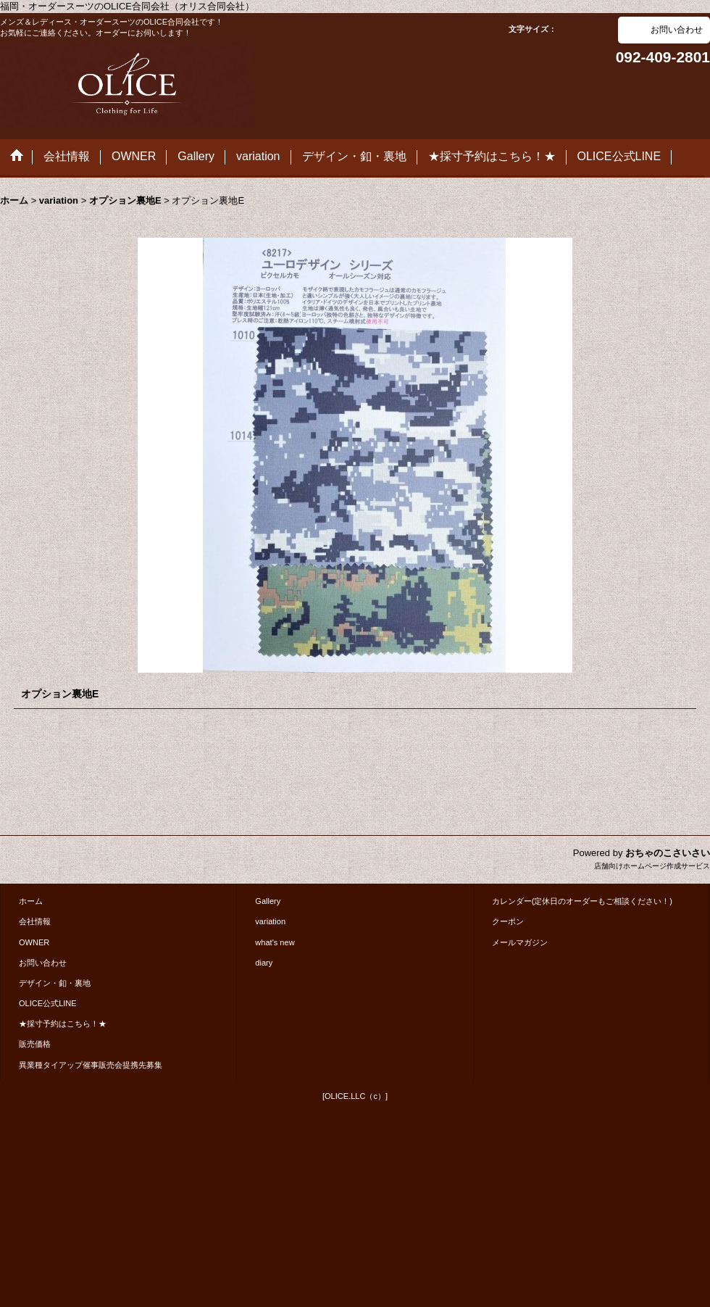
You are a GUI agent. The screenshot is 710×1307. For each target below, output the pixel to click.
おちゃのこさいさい (667, 852)
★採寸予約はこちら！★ (62, 1023)
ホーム (31, 901)
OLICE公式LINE (48, 1003)
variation (270, 921)
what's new (274, 942)
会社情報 (35, 921)
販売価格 (35, 1044)
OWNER (34, 942)
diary (263, 962)
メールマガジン (520, 942)
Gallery (267, 901)
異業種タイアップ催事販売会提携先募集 (90, 1065)
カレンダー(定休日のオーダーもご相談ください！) (582, 901)
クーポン (508, 921)
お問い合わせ (677, 30)
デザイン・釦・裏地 (55, 983)
